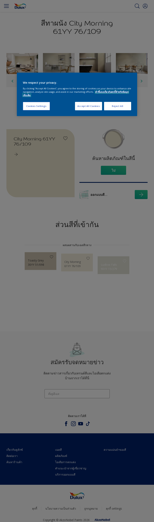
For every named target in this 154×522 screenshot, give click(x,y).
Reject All (117, 106)
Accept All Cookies (88, 106)
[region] (77, 94)
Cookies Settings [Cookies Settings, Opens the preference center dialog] (36, 106)
